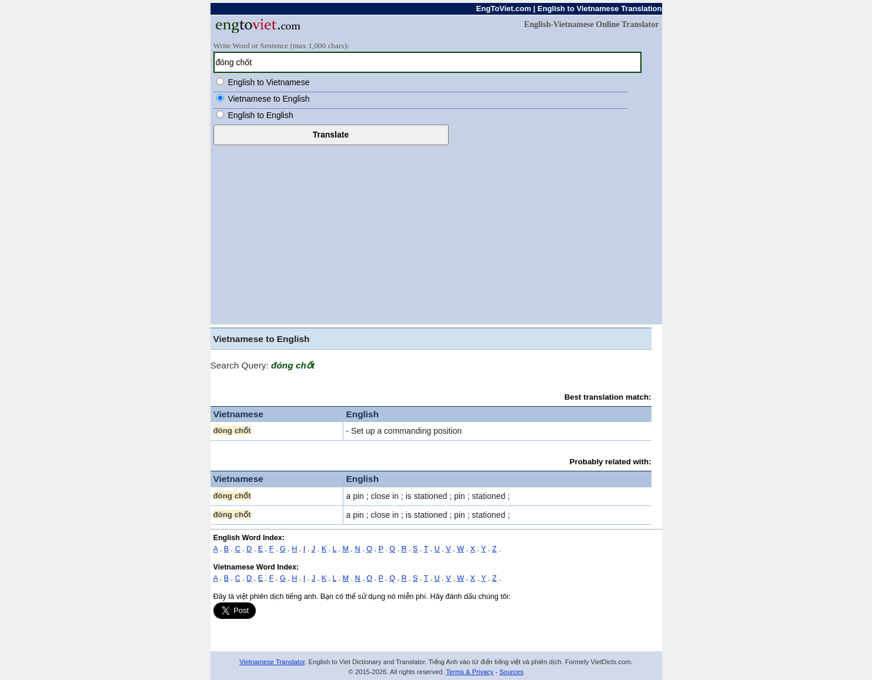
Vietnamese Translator (272, 661)
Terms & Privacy (470, 671)
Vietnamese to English (268, 98)
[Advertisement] (436, 233)
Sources (511, 671)
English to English (260, 115)
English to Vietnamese (268, 82)
